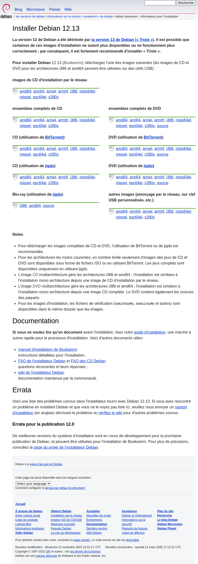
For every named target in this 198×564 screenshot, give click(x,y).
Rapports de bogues (135, 528)
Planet (54, 9)
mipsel (25, 97)
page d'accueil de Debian (46, 464)
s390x (53, 97)
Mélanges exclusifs (63, 524)
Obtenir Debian (61, 511)
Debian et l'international (137, 515)
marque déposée (46, 556)
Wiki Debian (94, 533)
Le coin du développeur (66, 533)
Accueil (20, 504)
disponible (132, 540)
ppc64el (39, 97)
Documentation (96, 524)
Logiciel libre (23, 524)
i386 (73, 91)
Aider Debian (24, 533)
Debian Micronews (169, 524)
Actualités (93, 511)
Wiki (68, 9)
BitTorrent (54, 137)
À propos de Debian (28, 511)
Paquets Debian (61, 528)
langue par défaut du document (65, 488)
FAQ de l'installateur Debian (42, 361)
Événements (94, 520)
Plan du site (165, 511)
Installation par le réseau (66, 515)
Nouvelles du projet (98, 515)
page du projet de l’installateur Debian (66, 447)
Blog (18, 9)
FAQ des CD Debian (88, 361)
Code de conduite (26, 520)
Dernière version (96, 528)
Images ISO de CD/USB (66, 520)
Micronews (36, 9)
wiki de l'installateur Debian (41, 372)
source (162, 126)
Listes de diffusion (133, 533)
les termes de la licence (85, 551)
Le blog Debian (167, 520)
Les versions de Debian (30, 16)
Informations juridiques (29, 528)
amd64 (25, 91)
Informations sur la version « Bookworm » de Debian (80, 16)
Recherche (164, 515)
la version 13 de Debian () (122, 40)
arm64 (39, 91)
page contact (82, 540)
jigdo (49, 166)
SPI (48, 551)
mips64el (87, 91)
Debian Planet (166, 528)
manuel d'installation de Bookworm (47, 349)
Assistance (129, 511)
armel (51, 91)
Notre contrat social (27, 515)
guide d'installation (149, 332)
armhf (63, 91)
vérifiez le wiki (110, 413)
